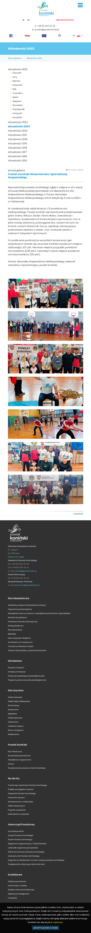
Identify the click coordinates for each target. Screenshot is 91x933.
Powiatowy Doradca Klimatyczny (23, 621)
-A (23, 19)
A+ (28, 19)
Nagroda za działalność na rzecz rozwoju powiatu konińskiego (36, 860)
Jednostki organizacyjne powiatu (23, 847)
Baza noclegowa (15, 730)
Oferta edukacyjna (16, 806)
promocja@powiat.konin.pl (27, 585)
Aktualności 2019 (17, 143)
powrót (79, 513)
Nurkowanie (13, 709)
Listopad (17, 113)
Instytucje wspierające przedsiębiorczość (26, 676)
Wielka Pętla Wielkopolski (19, 701)
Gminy (11, 764)
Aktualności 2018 (17, 147)
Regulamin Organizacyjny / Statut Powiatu (27, 843)
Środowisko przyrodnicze (19, 755)
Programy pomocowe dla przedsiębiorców (27, 680)
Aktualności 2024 (18, 122)
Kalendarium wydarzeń (18, 814)
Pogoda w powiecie (17, 810)
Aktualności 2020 (18, 139)
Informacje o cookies (17, 885)
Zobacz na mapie (16, 557)
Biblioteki (12, 634)
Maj (14, 88)
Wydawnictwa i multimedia (20, 801)
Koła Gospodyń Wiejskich (19, 638)
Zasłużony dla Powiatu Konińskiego (24, 856)
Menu (80, 5)
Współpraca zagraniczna (19, 759)
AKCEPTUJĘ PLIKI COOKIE (45, 927)
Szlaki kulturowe (15, 718)
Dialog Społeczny (16, 625)
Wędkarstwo (13, 734)
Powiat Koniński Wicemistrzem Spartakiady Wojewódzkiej (37, 176)
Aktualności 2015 (17, 160)
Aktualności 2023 (34, 58)
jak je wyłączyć (55, 922)
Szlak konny (13, 722)
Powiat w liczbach (16, 667)
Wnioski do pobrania (17, 617)
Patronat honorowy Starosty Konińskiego (26, 852)
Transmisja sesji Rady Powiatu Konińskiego (27, 785)
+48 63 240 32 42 (46, 25)
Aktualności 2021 (17, 135)
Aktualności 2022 (17, 130)
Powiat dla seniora (16, 797)
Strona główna (14, 58)
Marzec (17, 80)
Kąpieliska (12, 713)
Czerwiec (18, 93)
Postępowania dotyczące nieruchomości (26, 864)
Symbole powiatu (16, 831)
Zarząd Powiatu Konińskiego (20, 835)
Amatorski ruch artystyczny (20, 642)
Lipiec (16, 97)
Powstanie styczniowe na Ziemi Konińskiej (26, 768)
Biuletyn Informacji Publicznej (21, 889)
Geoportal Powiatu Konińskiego (22, 793)
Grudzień (17, 117)
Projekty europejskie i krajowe (20, 789)
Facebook (12, 898)
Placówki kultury (15, 630)
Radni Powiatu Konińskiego (20, 839)
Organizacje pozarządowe (20, 609)
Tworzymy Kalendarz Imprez (20, 646)
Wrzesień (18, 105)
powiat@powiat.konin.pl (47, 29)
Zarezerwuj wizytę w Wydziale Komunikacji (27, 605)
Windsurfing (13, 705)
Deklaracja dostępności (18, 894)
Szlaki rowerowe (15, 697)
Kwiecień (17, 85)
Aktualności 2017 (17, 152)
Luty (15, 76)
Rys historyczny (15, 751)
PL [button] (76, 35)
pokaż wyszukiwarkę (59, 35)
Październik (18, 109)
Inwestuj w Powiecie (16, 672)
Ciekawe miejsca (15, 726)
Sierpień (17, 101)
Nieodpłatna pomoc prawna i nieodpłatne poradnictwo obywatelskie (39, 613)
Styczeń (17, 72)
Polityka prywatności (17, 881)
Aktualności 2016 (17, 156)
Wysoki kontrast (65, 19)
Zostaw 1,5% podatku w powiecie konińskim (27, 650)
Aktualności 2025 (18, 69)
